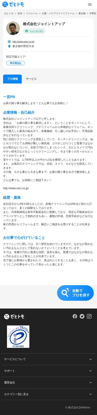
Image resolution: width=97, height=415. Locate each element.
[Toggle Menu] (89, 4)
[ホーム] (14, 317)
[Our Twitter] (82, 317)
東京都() (15, 63)
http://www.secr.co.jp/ (23, 41)
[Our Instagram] (89, 317)
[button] (48, 297)
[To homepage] (13, 4)
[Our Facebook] (74, 317)
